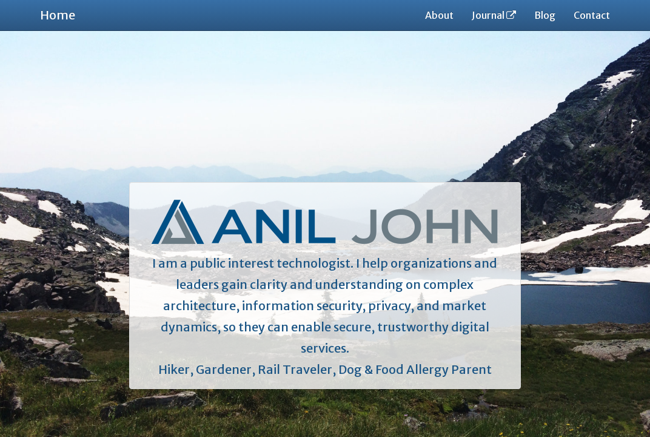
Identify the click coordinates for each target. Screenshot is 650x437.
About (439, 15)
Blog (544, 15)
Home (57, 14)
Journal (494, 15)
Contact (592, 15)
